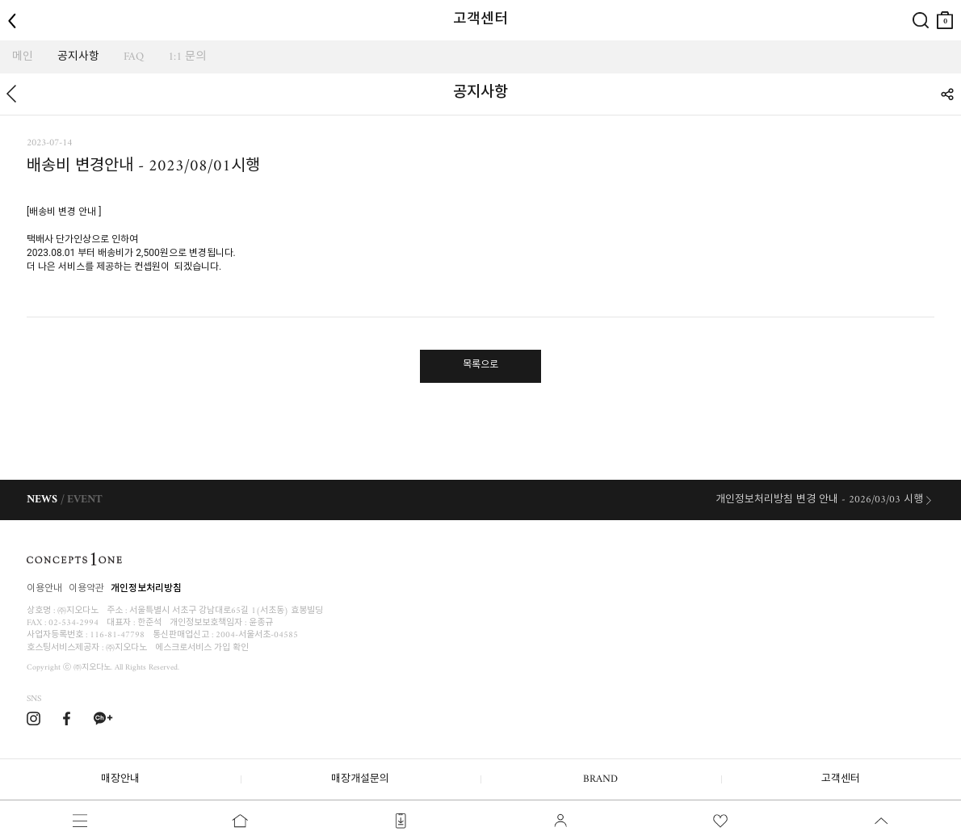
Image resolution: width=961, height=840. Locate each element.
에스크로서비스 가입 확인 (202, 648)
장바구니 (945, 14)
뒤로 (16, 7)
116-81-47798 (117, 635)
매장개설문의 (360, 779)
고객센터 (840, 779)
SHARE (947, 94)
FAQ (134, 57)
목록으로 (480, 365)
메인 (22, 57)
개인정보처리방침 (146, 589)
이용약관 (86, 589)
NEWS (42, 499)
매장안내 (120, 779)
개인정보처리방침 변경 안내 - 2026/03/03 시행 (819, 499)
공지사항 (78, 57)
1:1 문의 (187, 57)
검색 (921, 7)
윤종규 (261, 623)
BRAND (600, 779)
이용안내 (44, 589)
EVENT (85, 499)
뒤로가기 (11, 94)
